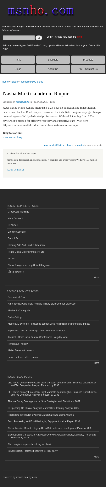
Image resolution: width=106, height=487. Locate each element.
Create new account (65, 36)
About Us (53, 69)
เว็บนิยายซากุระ (16, 271)
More (96, 277)
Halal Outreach (15, 218)
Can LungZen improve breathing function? (29, 444)
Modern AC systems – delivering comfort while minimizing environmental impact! (49, 323)
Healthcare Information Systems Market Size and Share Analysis (41, 415)
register (80, 145)
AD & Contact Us (88, 69)
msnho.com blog (12, 137)
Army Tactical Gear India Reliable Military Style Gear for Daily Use (41, 303)
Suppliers (53, 59)
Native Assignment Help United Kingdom (29, 265)
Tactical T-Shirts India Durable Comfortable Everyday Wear (38, 337)
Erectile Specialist (17, 231)
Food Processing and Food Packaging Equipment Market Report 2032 (44, 421)
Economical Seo (16, 297)
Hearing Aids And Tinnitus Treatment (26, 245)
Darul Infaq (13, 238)
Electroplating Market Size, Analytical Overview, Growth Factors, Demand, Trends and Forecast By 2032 (52, 436)
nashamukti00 (22, 101)
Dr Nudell (13, 225)
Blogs (18, 69)
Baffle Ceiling (14, 317)
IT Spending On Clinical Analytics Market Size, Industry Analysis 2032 (43, 408)
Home (18, 59)
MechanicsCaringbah (19, 310)
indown (11, 258)
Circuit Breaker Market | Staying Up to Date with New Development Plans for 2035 (50, 428)
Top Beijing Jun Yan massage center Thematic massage (36, 330)
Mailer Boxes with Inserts (21, 350)
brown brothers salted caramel (23, 357)
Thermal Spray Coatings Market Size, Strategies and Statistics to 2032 (44, 401)
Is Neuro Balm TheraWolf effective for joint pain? (33, 451)
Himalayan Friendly (18, 344)
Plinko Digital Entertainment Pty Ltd (26, 252)
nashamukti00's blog (31, 81)
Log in (50, 36)
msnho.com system (26, 477)
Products (88, 59)
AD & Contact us (15, 169)
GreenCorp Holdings (18, 211)
